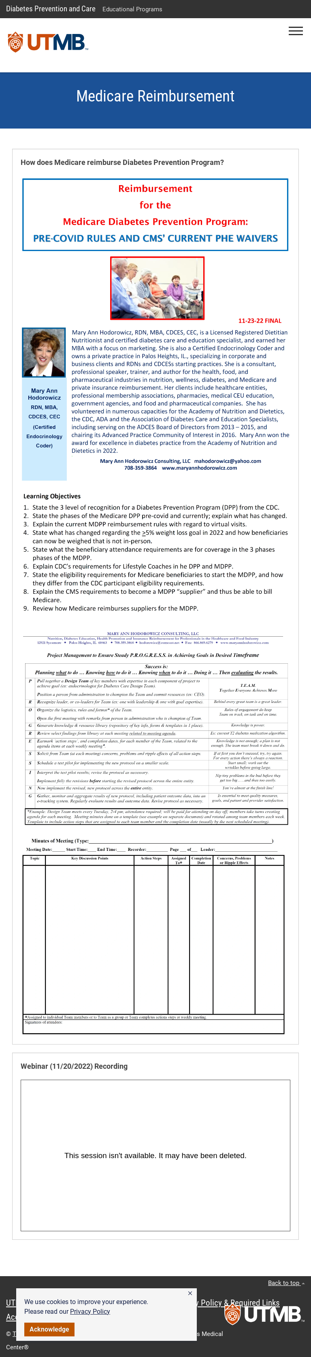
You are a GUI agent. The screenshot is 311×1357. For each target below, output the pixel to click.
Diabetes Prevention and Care (51, 8)
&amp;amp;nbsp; (155, 1155)
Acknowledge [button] (49, 1329)
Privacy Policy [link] (90, 1311)
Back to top (286, 1283)
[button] (190, 1293)
